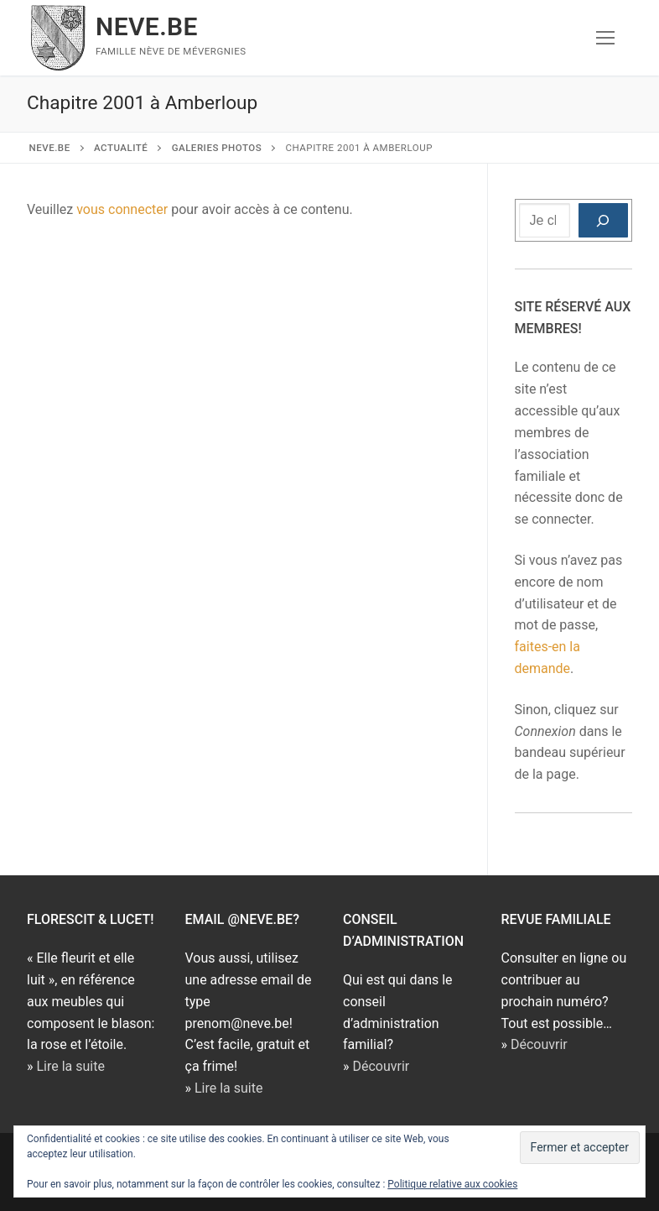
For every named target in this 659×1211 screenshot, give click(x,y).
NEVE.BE (147, 26)
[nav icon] (605, 37)
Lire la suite (70, 1066)
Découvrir (380, 1066)
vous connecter (122, 209)
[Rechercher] (603, 220)
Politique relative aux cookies (452, 1184)
